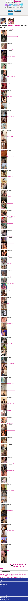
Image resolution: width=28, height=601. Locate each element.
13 (20, 567)
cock (15, 572)
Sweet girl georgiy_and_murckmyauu (11, 523)
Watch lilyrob (8, 450)
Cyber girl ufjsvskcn (9, 443)
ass (2, 572)
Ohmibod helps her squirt (3, 593)
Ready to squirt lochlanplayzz (10, 156)
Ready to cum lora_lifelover (10, 316)
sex (5, 577)
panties (21, 575)
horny (22, 574)
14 (22, 567)
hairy (20, 574)
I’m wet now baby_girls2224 (10, 530)
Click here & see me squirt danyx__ (11, 483)
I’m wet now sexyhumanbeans (11, 56)
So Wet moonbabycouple (10, 136)
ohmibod (17, 575)
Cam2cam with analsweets (10, 116)
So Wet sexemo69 (9, 183)
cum (19, 572)
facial (7, 574)
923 (2, 569)
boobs (11, 572)
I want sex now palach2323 (10, 243)
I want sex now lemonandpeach (11, 296)
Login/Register (2, 582)
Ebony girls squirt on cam (3, 584)
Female (12, 574)
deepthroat (1, 574)
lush (3, 575)
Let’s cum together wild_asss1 (11, 403)
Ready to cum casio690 (10, 49)
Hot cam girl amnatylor (10, 236)
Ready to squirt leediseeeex (10, 490)
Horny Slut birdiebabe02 (10, 129)
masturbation (9, 575)
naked (12, 575)
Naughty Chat (10, 13)
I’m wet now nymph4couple (10, 383)
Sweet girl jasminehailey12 (10, 463)
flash (17, 574)
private (23, 575)
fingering (15, 574)
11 (14, 567)
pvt (4, 577)
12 (17, 567)
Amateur (10, 30)
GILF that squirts (2, 586)
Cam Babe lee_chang (9, 109)
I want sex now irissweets (10, 203)
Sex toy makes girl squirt (3, 595)
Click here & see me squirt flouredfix (11, 543)
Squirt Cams (1, 580)
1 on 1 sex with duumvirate (10, 363)
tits (22, 577)
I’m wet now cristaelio (9, 263)
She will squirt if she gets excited (4, 597)
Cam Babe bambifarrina (10, 256)
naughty (14, 575)
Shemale (10, 577)
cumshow (25, 572)
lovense (1, 575)
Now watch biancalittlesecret (10, 69)
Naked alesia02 (9, 503)
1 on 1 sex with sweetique (10, 89)
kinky (24, 574)
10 (25, 565)
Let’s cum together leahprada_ (11, 283)
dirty (4, 574)
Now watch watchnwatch (10, 276)
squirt (18, 577)
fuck (19, 574)
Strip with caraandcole (10, 423)
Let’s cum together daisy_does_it (11, 390)
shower (13, 577)
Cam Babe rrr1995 (9, 303)
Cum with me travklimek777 (10, 510)
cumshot (21, 572)
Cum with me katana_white (10, 470)
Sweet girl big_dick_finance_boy (11, 216)
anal (1, 572)
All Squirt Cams (10, 10)
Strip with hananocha (9, 96)
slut (15, 577)
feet (9, 574)
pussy (2, 577)
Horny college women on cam (4, 588)
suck (20, 577)
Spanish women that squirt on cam (4, 599)
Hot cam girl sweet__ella (10, 176)
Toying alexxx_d (9, 410)
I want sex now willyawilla (10, 29)
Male (5, 575)
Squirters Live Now (17, 10)
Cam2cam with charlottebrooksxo (11, 76)
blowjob (8, 572)
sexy (7, 577)
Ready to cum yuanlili (9, 343)
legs (25, 574)
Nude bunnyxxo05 (9, 196)
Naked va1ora (8, 550)
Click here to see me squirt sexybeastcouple (12, 36)
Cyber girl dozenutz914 (10, 223)
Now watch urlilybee (9, 336)
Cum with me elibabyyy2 (10, 323)
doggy (6, 574)
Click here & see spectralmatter (11, 430)
